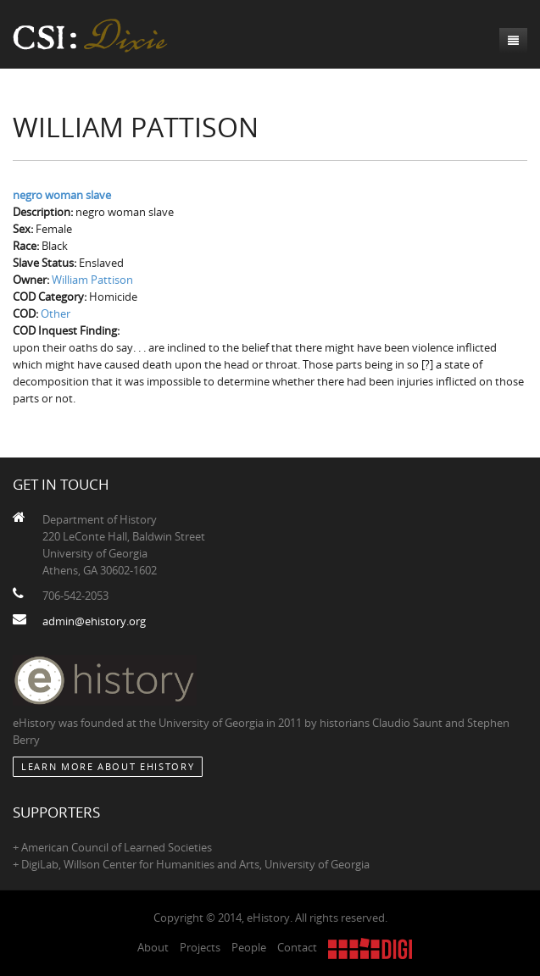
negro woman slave (62, 194)
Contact (297, 947)
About (153, 947)
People (248, 947)
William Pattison (92, 279)
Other (55, 313)
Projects (200, 947)
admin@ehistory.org (94, 621)
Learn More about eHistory (107, 766)
